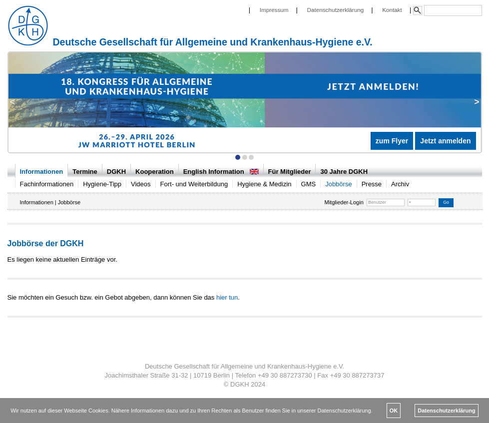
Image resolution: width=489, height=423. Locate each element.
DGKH (116, 171)
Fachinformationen (47, 184)
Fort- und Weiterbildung (194, 184)
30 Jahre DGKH (344, 171)
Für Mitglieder (289, 171)
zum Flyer (392, 141)
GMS (308, 184)
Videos (141, 184)
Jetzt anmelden (445, 141)
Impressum (274, 9)
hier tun (227, 297)
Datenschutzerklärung (335, 9)
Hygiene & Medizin (264, 184)
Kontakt (392, 9)
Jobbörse (338, 184)
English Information (221, 171)
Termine (84, 171)
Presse (372, 184)
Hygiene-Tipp (102, 184)
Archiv (400, 184)
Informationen (41, 171)
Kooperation (154, 171)
